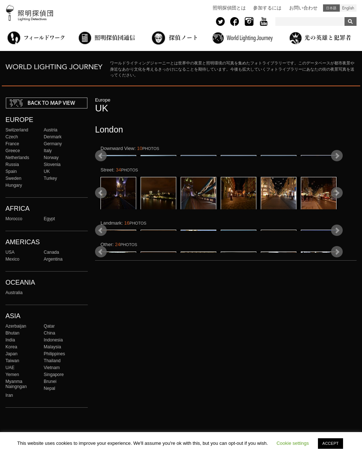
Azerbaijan (15, 326)
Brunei (50, 381)
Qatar (49, 326)
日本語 (331, 8)
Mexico (12, 259)
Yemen (12, 374)
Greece (12, 150)
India (10, 340)
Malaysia (52, 346)
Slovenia (52, 164)
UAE (10, 367)
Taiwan (12, 360)
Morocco (13, 218)
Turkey (50, 178)
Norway (51, 157)
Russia (12, 164)
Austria (51, 129)
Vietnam (52, 367)
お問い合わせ (303, 8)
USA (10, 252)
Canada (51, 252)
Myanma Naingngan (16, 384)
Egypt (49, 218)
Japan (11, 353)
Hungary (13, 185)
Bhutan (12, 333)
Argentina (53, 259)
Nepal (49, 388)
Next (337, 173)
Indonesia (53, 340)
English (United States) (348, 8)
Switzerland (16, 129)
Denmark (53, 136)
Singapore (54, 374)
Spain (11, 171)
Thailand (52, 360)
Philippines (54, 353)
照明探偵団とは (229, 8)
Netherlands (17, 157)
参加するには (267, 8)
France (12, 143)
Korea (11, 346)
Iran (9, 395)
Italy (48, 150)
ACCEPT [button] (330, 443)
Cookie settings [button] (292, 443)
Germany (53, 143)
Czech (11, 136)
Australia (14, 292)
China (49, 333)
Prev (101, 173)
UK (47, 171)
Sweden (13, 178)
